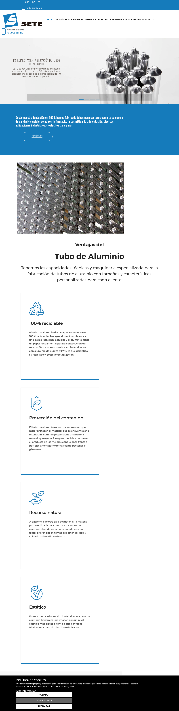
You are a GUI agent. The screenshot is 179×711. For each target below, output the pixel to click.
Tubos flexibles (72, 16)
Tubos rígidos (44, 16)
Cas (13, 2)
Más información (26, 706)
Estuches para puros (91, 16)
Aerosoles (58, 16)
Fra (24, 2)
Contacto (117, 16)
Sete (34, 16)
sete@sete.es (30, 645)
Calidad (107, 16)
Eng (19, 2)
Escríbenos (148, 107)
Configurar (148, 700)
